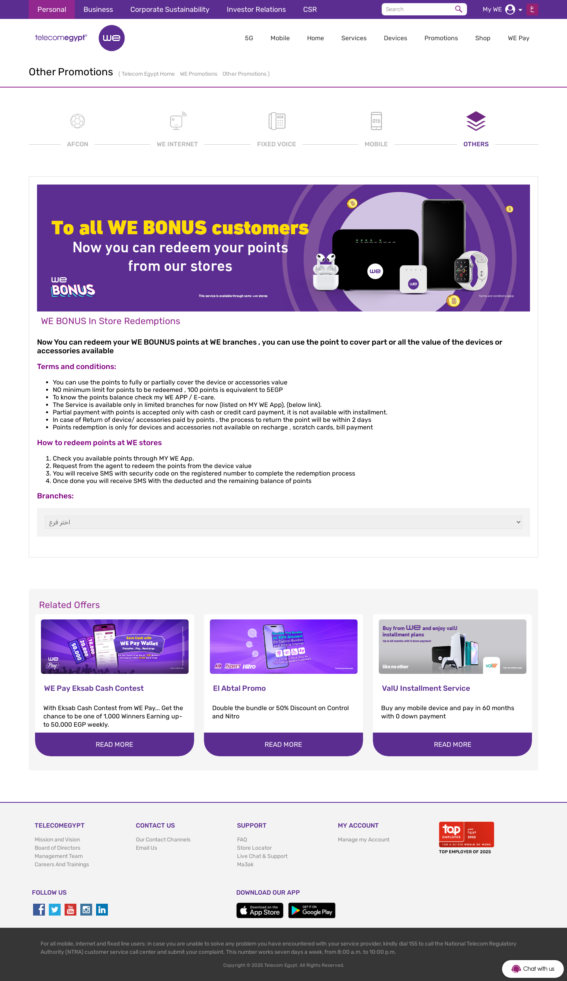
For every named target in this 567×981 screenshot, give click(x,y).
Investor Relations (256, 9)
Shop (483, 38)
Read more (114, 744)
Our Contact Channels (163, 839)
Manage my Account (363, 839)
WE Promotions (199, 74)
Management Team (59, 856)
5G (249, 38)
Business (98, 9)
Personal (51, 9)
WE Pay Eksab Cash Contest (94, 688)
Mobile (280, 38)
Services (354, 38)
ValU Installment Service (426, 688)
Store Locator (254, 848)
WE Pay (519, 38)
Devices (395, 38)
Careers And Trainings (62, 864)
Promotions (441, 38)
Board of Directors (57, 848)
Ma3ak (245, 864)
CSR (310, 9)
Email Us (146, 848)
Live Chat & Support (262, 856)
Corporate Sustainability (169, 9)
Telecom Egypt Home (149, 74)
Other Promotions (245, 74)
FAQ (242, 839)
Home (315, 38)
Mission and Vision (57, 839)
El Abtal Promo (239, 688)
